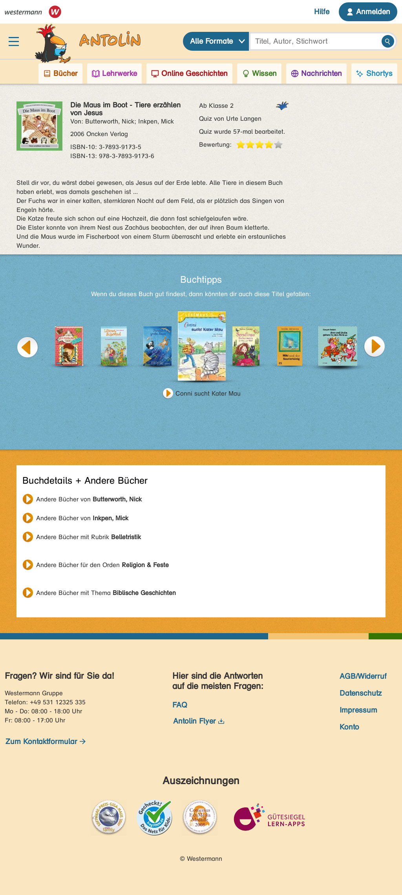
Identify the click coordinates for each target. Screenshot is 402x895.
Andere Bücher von (89, 499)
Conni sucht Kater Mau (208, 393)
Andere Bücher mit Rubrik (88, 537)
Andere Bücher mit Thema (106, 593)
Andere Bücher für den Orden (102, 565)
